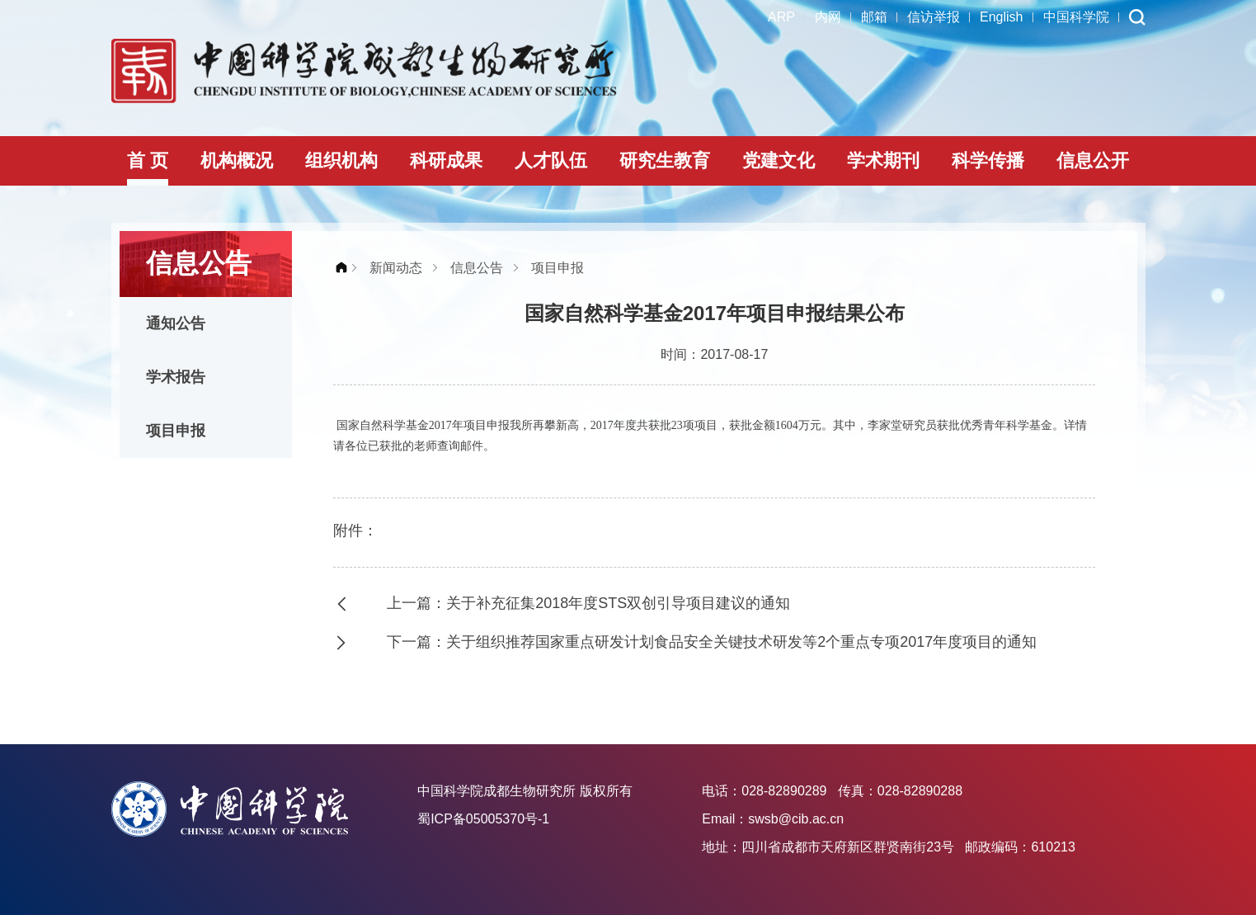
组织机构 (341, 160)
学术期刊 (883, 160)
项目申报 (175, 430)
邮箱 (874, 17)
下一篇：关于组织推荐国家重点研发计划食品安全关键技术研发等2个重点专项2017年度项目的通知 (712, 642)
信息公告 (476, 268)
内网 (828, 17)
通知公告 (175, 323)
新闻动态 (395, 268)
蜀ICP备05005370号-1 (483, 819)
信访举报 (933, 17)
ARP (781, 17)
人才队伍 (551, 160)
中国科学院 (1076, 17)
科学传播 (988, 160)
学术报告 (175, 377)
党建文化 (778, 160)
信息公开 (1092, 160)
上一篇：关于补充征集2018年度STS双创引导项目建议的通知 (588, 603)
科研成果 (446, 160)
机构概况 (236, 160)
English (1001, 17)
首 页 (147, 160)
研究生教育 (664, 160)
